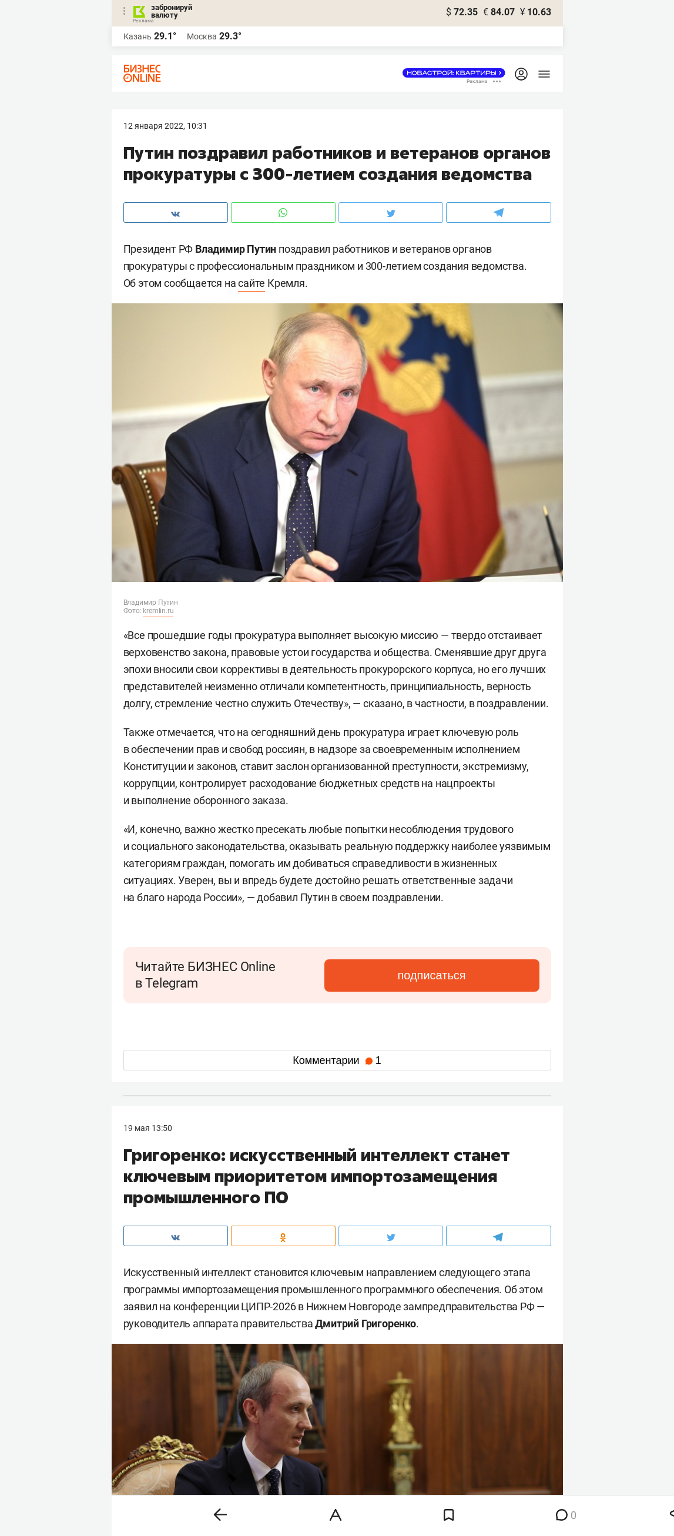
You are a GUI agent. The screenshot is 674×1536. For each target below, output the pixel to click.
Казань (137, 36)
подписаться (489, 975)
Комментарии (337, 1060)
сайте (251, 283)
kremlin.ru (158, 611)
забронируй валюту (171, 11)
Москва (202, 36)
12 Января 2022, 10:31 (165, 125)
